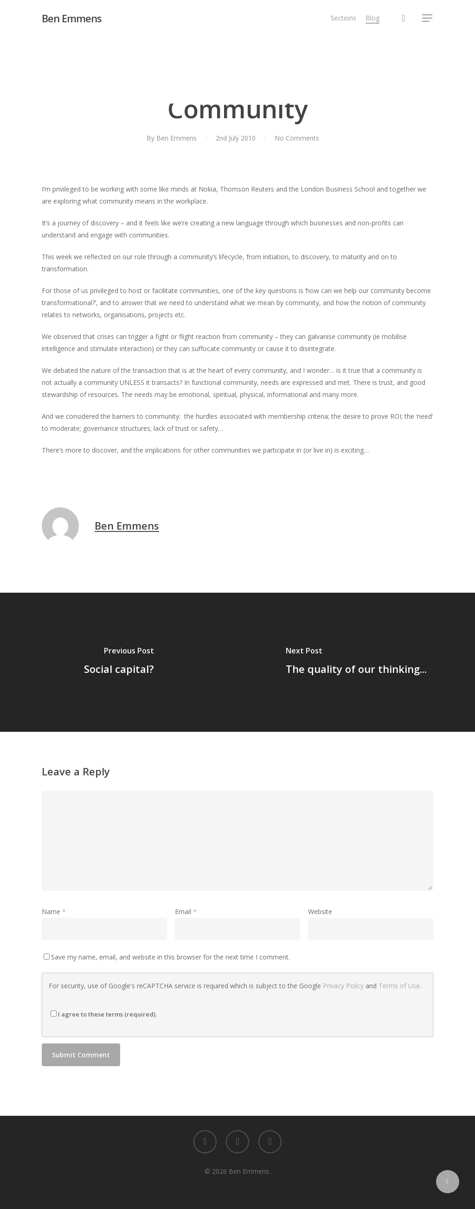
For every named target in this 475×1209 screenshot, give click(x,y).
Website (320, 911)
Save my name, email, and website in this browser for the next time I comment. (170, 957)
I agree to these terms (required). (104, 1014)
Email (186, 911)
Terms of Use (399, 985)
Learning (239, 77)
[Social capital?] (119, 662)
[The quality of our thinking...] (356, 662)
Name (54, 911)
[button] (427, 18)
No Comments (297, 138)
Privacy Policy (343, 985)
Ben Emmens (72, 18)
